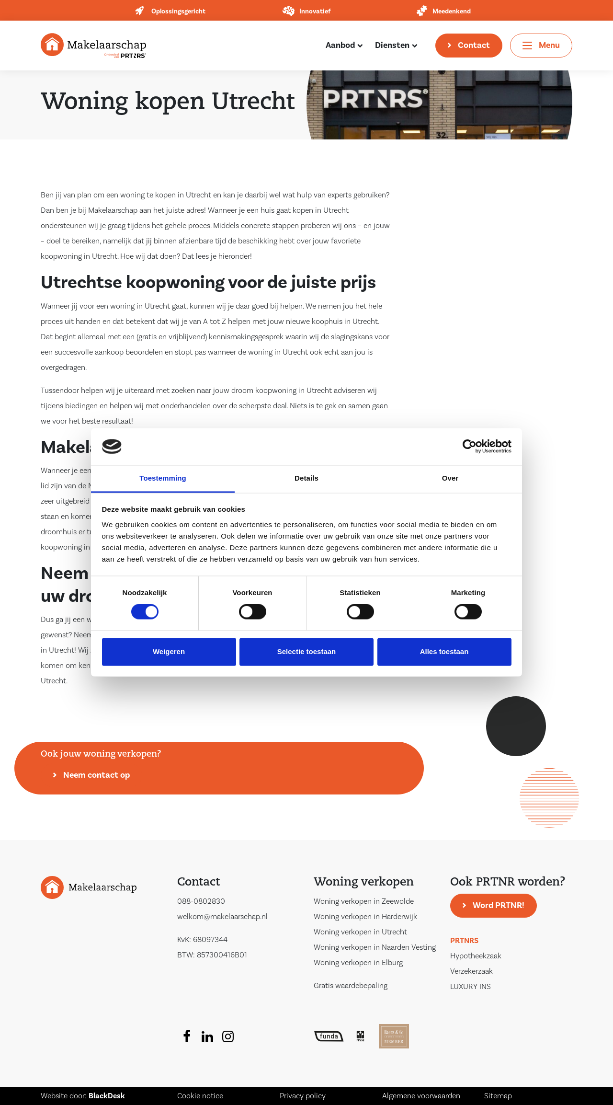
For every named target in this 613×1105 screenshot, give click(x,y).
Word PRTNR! (498, 905)
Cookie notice (200, 1096)
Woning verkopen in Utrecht (360, 932)
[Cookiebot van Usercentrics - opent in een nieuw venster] (469, 446)
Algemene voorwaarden (421, 1096)
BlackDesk (107, 1096)
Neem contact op (96, 775)
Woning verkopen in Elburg (358, 962)
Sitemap (498, 1096)
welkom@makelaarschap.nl (222, 916)
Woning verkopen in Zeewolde (364, 901)
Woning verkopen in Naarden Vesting (375, 947)
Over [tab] (450, 478)
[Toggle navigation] (541, 46)
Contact (474, 45)
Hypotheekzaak (475, 956)
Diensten (392, 45)
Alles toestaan (444, 651)
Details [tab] (306, 478)
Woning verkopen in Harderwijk (365, 916)
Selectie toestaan (306, 651)
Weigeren (169, 651)
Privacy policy (303, 1096)
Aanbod (340, 45)
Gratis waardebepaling (350, 985)
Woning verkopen (364, 882)
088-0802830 (201, 901)
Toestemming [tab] (162, 478)
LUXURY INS (470, 986)
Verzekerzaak (471, 971)
